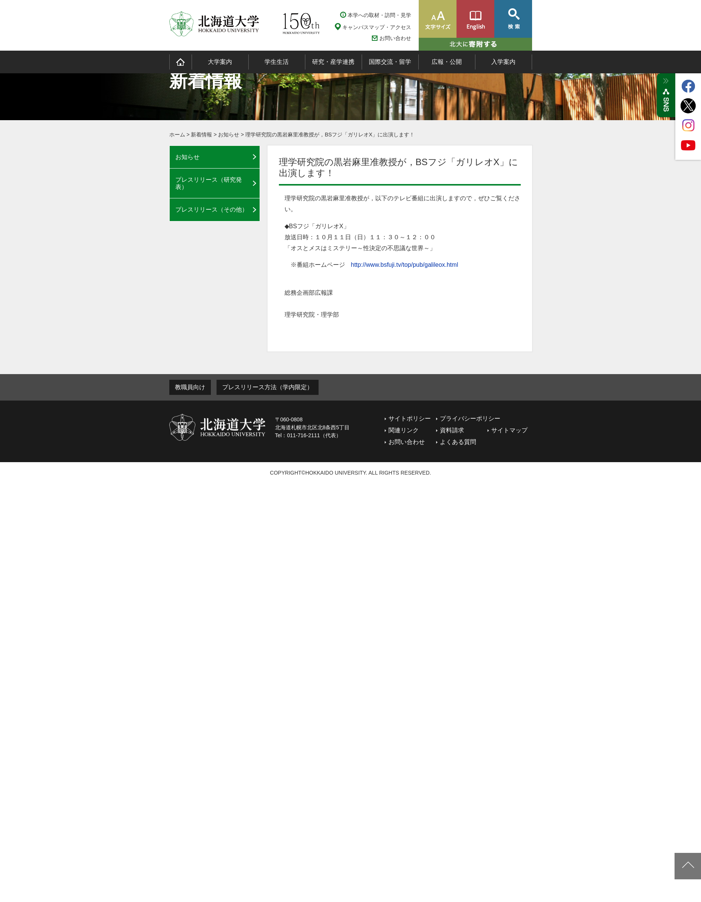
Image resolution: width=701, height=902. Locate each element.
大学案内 (220, 62)
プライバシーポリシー (470, 418)
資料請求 (452, 430)
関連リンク (403, 430)
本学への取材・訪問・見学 (379, 15)
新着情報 (201, 135)
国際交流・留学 (390, 62)
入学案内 (503, 62)
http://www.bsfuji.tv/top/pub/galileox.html (404, 264)
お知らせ (228, 135)
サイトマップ (509, 430)
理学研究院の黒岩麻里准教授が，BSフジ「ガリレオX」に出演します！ (330, 135)
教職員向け (190, 387)
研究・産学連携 (333, 62)
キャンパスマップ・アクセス (376, 27)
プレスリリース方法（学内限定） (267, 387)
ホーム (177, 135)
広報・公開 (447, 62)
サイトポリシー (409, 418)
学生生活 (277, 62)
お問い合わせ (395, 38)
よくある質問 (458, 442)
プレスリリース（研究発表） (208, 183)
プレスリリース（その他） (211, 209)
